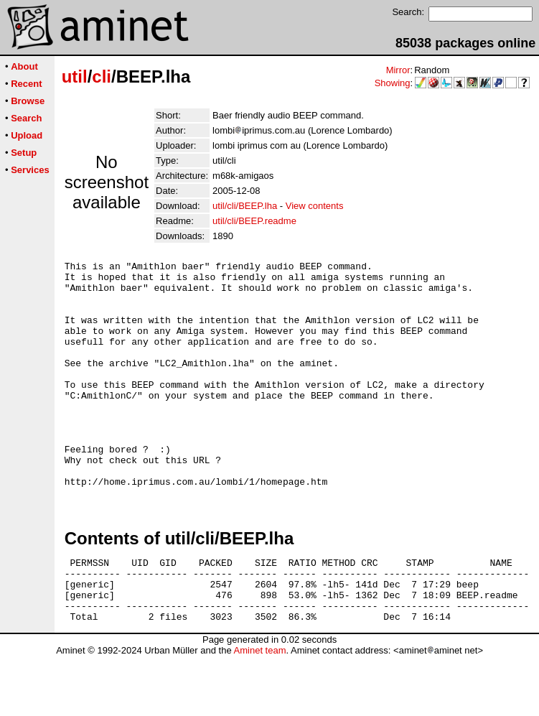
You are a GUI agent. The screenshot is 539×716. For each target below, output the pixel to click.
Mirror (398, 70)
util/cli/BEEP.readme (254, 220)
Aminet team (259, 710)
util (75, 76)
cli (101, 76)
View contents (315, 205)
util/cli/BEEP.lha (244, 205)
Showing (393, 83)
